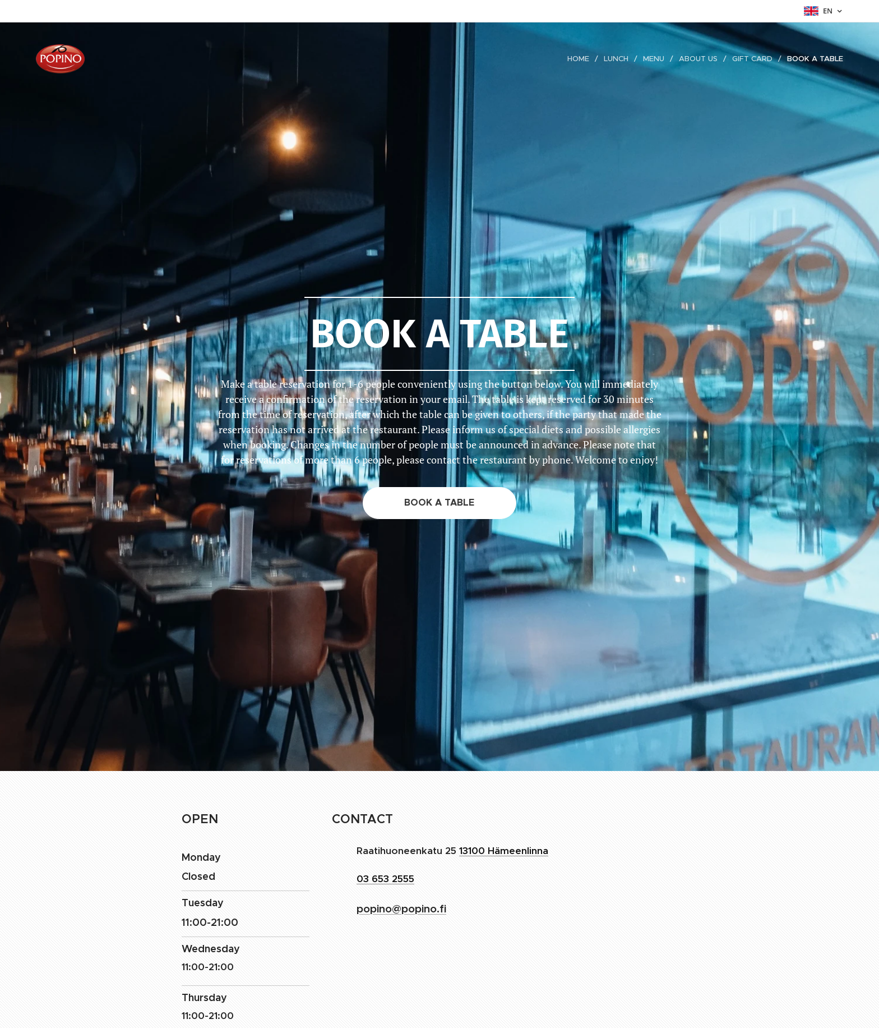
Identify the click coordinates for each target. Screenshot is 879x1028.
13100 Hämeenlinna (503, 851)
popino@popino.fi (401, 908)
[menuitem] (582, 59)
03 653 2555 (385, 879)
